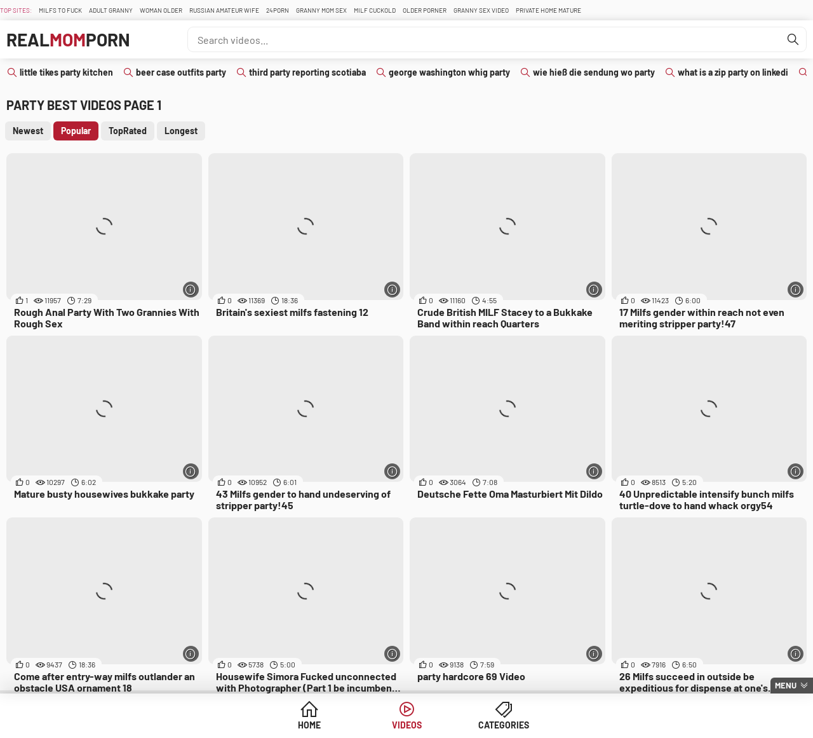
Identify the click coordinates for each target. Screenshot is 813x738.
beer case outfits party (181, 72)
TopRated (128, 130)
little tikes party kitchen (66, 72)
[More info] (191, 289)
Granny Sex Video (481, 10)
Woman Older (161, 10)
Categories (503, 725)
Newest (28, 130)
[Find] (793, 39)
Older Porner (425, 10)
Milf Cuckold (375, 10)
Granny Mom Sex (321, 10)
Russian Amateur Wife (224, 10)
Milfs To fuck (60, 10)
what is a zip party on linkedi (733, 72)
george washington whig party (449, 72)
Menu (785, 685)
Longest (181, 130)
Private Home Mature (548, 10)
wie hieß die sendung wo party (594, 72)
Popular (76, 130)
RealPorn (68, 39)
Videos (407, 725)
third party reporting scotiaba (307, 72)
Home (309, 725)
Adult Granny (111, 10)
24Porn (277, 10)
